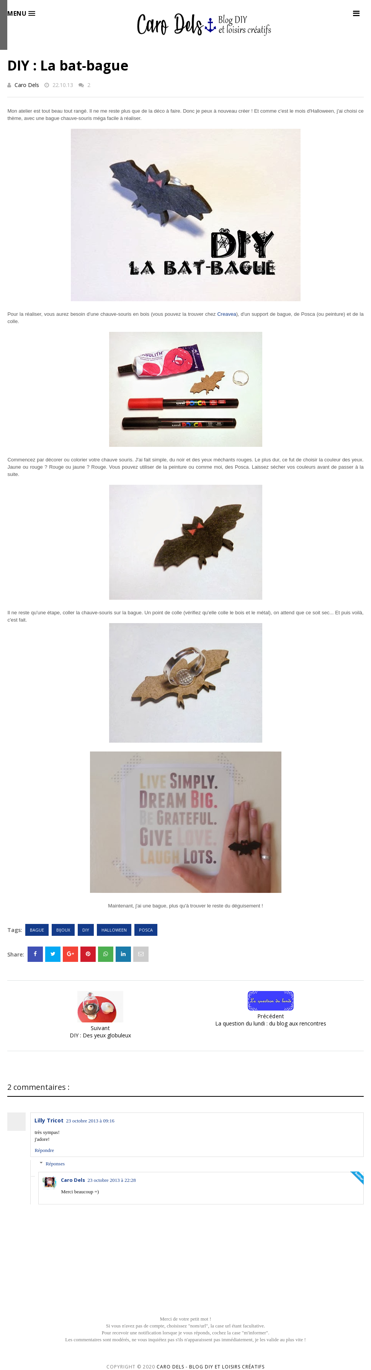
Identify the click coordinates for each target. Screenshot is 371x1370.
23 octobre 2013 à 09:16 (90, 1121)
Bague (37, 930)
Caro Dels (27, 85)
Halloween (114, 930)
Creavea (226, 314)
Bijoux (63, 930)
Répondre (44, 1150)
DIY (85, 930)
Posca (146, 930)
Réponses (55, 1164)
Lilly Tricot (49, 1120)
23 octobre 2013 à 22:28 (111, 1180)
